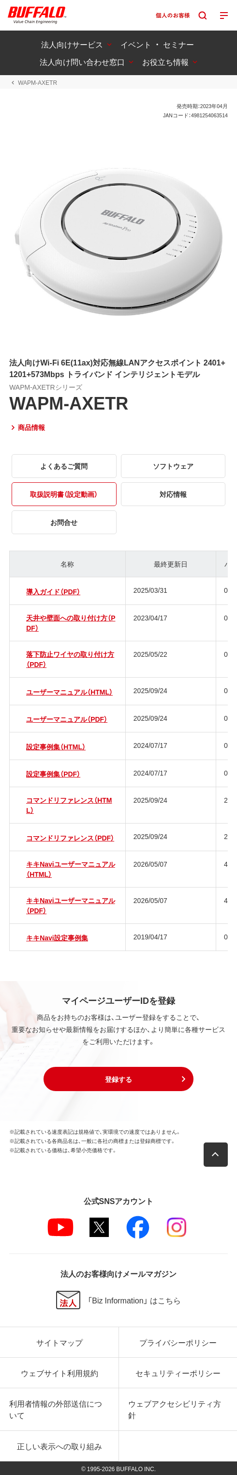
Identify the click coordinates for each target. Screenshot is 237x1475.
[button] (118, 1079)
